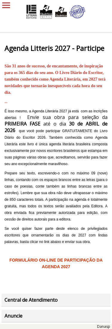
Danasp (103, 326)
